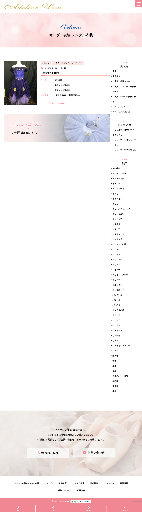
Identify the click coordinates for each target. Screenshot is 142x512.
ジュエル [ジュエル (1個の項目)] (116, 254)
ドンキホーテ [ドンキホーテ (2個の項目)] (118, 290)
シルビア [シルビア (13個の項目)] (116, 229)
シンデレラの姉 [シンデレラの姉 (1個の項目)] (119, 244)
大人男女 (116, 76)
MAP (53, 508)
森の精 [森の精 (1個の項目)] (115, 356)
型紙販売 (94, 483)
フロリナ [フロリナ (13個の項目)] (116, 315)
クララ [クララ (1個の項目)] (115, 204)
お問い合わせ (63, 490)
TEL (17, 508)
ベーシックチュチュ (121, 112)
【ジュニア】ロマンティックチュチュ (124, 132)
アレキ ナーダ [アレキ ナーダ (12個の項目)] (119, 173)
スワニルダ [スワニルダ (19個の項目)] (117, 259)
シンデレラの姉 (50, 68)
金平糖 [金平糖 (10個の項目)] (115, 386)
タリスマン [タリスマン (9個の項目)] (117, 264)
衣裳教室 (63, 483)
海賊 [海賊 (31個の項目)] (114, 361)
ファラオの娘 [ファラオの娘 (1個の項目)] (118, 310)
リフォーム (109, 483)
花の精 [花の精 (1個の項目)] (115, 381)
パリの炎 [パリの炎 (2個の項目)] (116, 305)
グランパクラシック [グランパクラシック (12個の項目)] (121, 209)
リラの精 (62, 68)
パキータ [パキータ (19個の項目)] (116, 300)
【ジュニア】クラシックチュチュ (124, 142)
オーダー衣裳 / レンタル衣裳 (26, 483)
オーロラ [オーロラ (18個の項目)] (116, 183)
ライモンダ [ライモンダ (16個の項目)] (117, 330)
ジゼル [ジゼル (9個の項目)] (115, 249)
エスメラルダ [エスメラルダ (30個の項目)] (118, 178)
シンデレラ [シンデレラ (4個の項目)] (117, 239)
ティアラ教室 (78, 483)
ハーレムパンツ (119, 107)
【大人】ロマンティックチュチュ (68, 63)
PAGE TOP (124, 508)
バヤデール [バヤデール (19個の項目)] (117, 295)
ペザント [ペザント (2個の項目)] (116, 325)
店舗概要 (124, 483)
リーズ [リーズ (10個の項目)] (115, 340)
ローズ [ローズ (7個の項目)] (115, 351)
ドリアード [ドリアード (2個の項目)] (117, 280)
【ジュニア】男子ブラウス (124, 150)
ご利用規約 (80, 490)
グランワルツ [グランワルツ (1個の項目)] (118, 214)
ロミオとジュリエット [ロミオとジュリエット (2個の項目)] (122, 346)
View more (56, 103)
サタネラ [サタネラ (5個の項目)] (116, 224)
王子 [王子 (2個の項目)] (114, 366)
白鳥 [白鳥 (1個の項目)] (114, 371)
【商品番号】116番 (50, 73)
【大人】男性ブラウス (122, 81)
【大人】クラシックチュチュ (124, 99)
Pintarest (88, 508)
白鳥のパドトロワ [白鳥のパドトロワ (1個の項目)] (120, 376)
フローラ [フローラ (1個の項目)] (116, 320)
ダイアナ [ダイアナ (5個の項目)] (116, 270)
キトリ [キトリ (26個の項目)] (115, 194)
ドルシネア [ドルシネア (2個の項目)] (117, 285)
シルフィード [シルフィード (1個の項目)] (118, 234)
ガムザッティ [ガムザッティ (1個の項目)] (118, 188)
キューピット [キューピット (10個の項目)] (118, 199)
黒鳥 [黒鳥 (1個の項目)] (114, 391)
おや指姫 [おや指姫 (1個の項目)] (116, 168)
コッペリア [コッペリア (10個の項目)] (117, 219)
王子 (114, 71)
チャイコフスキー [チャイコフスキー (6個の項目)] (120, 275)
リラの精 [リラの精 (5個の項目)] (116, 335)
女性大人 (46, 63)
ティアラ (49, 483)
